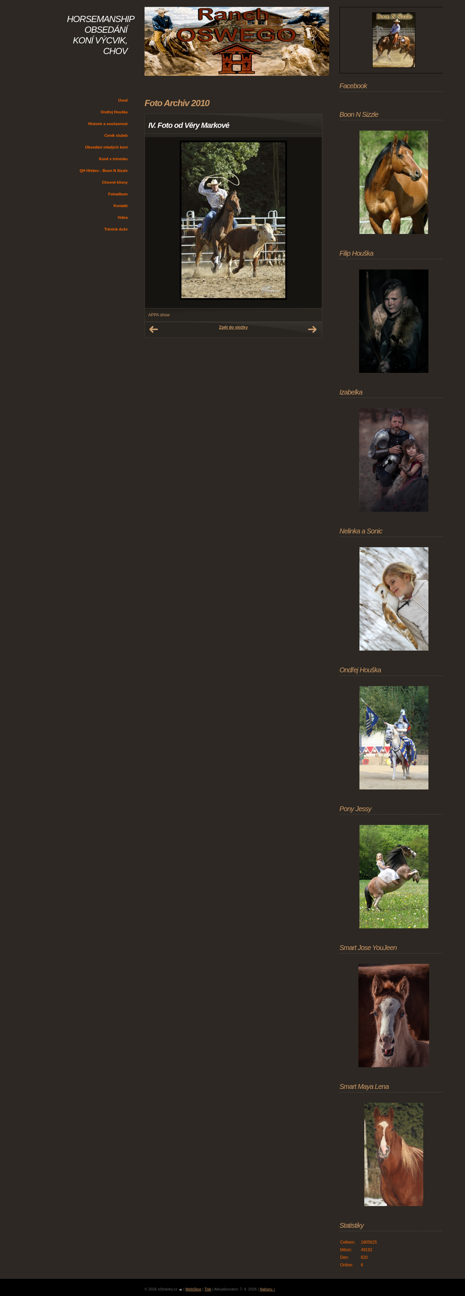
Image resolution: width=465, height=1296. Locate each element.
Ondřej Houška (114, 112)
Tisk (207, 1289)
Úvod (123, 100)
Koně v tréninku (113, 159)
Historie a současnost (108, 124)
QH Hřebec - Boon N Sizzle (104, 171)
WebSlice (193, 1289)
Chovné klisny (115, 182)
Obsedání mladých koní (106, 147)
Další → (312, 329)
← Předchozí (153, 329)
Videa (123, 217)
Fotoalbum (118, 194)
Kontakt (120, 206)
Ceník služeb (116, 135)
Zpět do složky (233, 327)
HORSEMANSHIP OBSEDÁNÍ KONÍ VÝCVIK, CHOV (100, 35)
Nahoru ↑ (267, 1289)
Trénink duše (116, 229)
